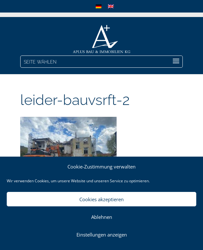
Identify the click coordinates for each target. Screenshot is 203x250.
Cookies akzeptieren (101, 199)
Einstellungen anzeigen (101, 234)
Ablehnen (101, 217)
